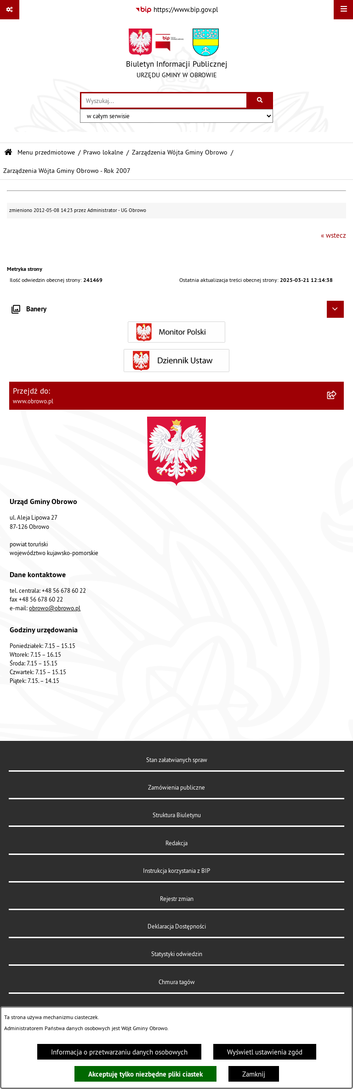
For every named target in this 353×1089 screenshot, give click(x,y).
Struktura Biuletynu (177, 815)
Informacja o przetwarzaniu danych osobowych (119, 1052)
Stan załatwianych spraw (176, 759)
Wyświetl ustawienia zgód (264, 1052)
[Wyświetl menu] (343, 9)
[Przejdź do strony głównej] (177, 56)
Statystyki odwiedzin (176, 953)
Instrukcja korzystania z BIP (176, 870)
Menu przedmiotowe (46, 152)
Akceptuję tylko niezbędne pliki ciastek (145, 1074)
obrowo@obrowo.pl (54, 608)
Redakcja (176, 843)
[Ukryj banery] (335, 309)
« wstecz (333, 235)
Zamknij (253, 1074)
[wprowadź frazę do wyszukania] (164, 100)
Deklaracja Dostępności (177, 926)
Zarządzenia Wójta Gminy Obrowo (180, 152)
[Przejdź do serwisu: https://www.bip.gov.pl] (176, 9)
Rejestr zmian (177, 898)
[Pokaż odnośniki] (9, 9)
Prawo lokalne (103, 152)
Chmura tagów (177, 982)
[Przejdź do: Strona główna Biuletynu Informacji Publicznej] (8, 152)
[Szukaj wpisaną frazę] (260, 100)
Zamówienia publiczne (176, 787)
